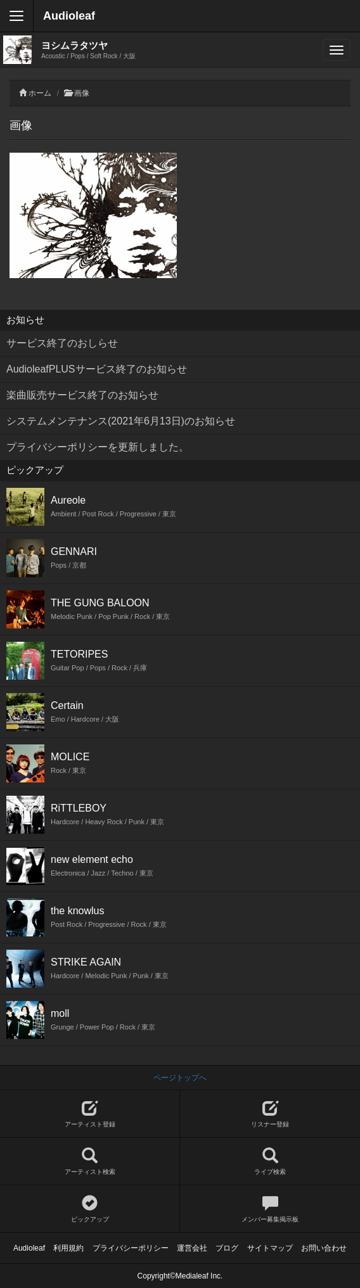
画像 (81, 93)
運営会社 (192, 1248)
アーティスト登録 (89, 1114)
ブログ (226, 1248)
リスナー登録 (270, 1114)
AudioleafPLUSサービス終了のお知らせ (96, 369)
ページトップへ (180, 1077)
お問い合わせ (324, 1248)
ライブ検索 (270, 1161)
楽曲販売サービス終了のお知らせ (82, 395)
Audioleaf (69, 16)
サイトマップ (270, 1248)
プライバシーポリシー (131, 1248)
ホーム (40, 93)
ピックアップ (89, 1209)
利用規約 (68, 1248)
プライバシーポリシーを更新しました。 (97, 447)
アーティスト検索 (89, 1161)
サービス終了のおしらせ (62, 343)
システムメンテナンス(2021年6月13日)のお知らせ (120, 421)
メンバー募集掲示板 (270, 1209)
